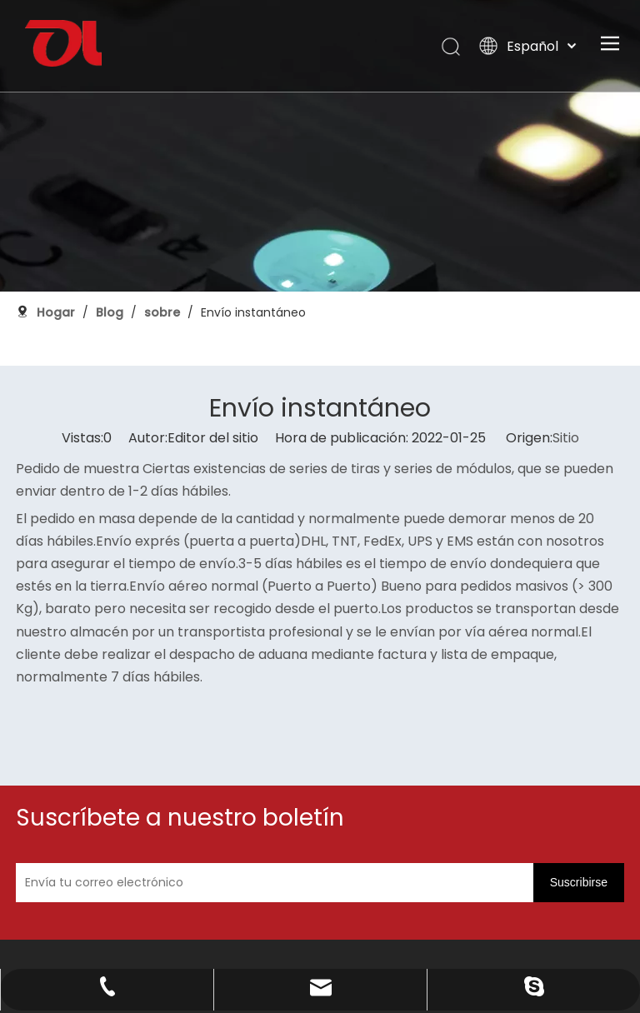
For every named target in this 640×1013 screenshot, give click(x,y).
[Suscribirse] (526, 783)
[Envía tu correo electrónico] (380, 783)
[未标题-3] (86, 917)
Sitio (565, 403)
